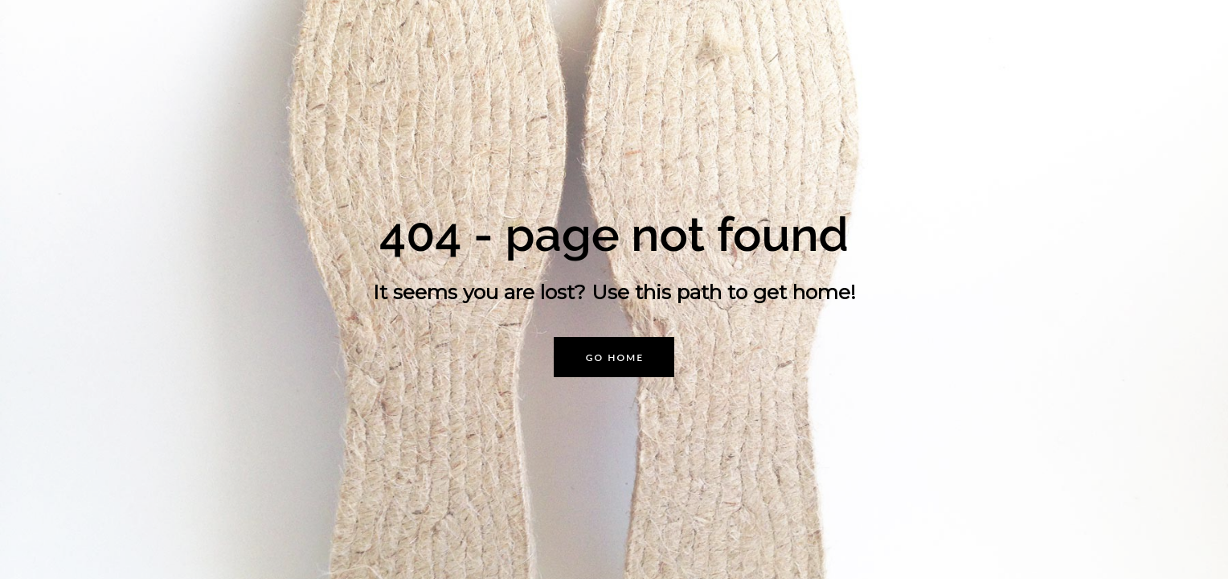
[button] (614, 357)
